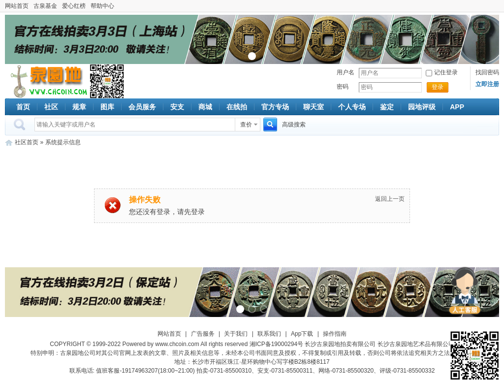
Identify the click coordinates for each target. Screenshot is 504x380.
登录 (437, 87)
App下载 (302, 333)
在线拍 (236, 107)
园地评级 (422, 107)
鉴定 (387, 107)
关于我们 (236, 333)
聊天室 (313, 107)
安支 (177, 107)
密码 (342, 86)
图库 (107, 107)
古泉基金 (45, 5)
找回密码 (487, 72)
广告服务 (203, 333)
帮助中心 (102, 5)
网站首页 (17, 5)
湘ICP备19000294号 (276, 344)
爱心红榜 (74, 5)
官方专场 (275, 107)
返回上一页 (390, 198)
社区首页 (26, 142)
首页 (23, 107)
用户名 (345, 72)
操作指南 (334, 333)
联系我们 (269, 333)
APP (457, 107)
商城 (205, 107)
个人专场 (352, 107)
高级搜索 (294, 124)
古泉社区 (47, 81)
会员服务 (142, 107)
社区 (51, 107)
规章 (79, 107)
